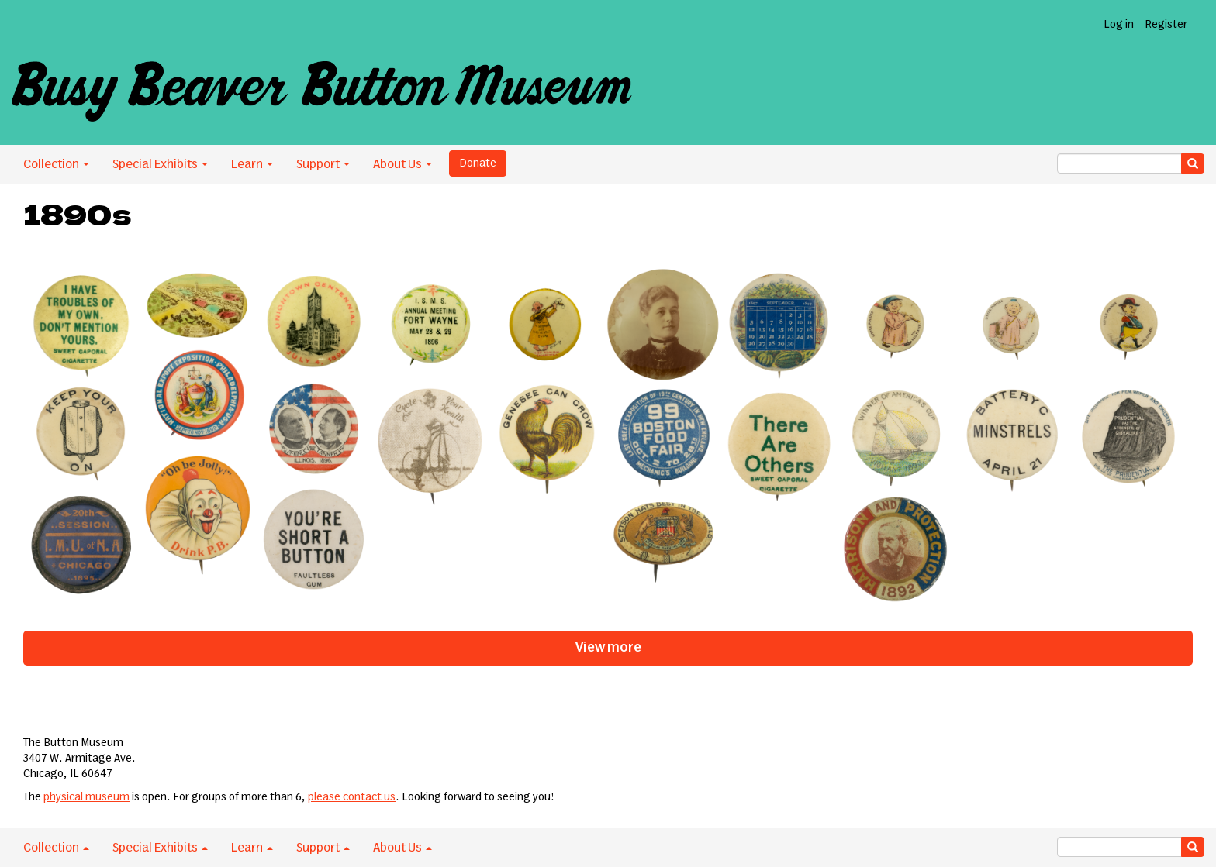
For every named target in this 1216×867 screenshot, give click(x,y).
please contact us (352, 797)
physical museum (86, 797)
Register (1166, 24)
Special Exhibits (160, 164)
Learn (252, 164)
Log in (1119, 24)
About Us (402, 164)
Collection (56, 164)
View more (608, 648)
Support (323, 164)
